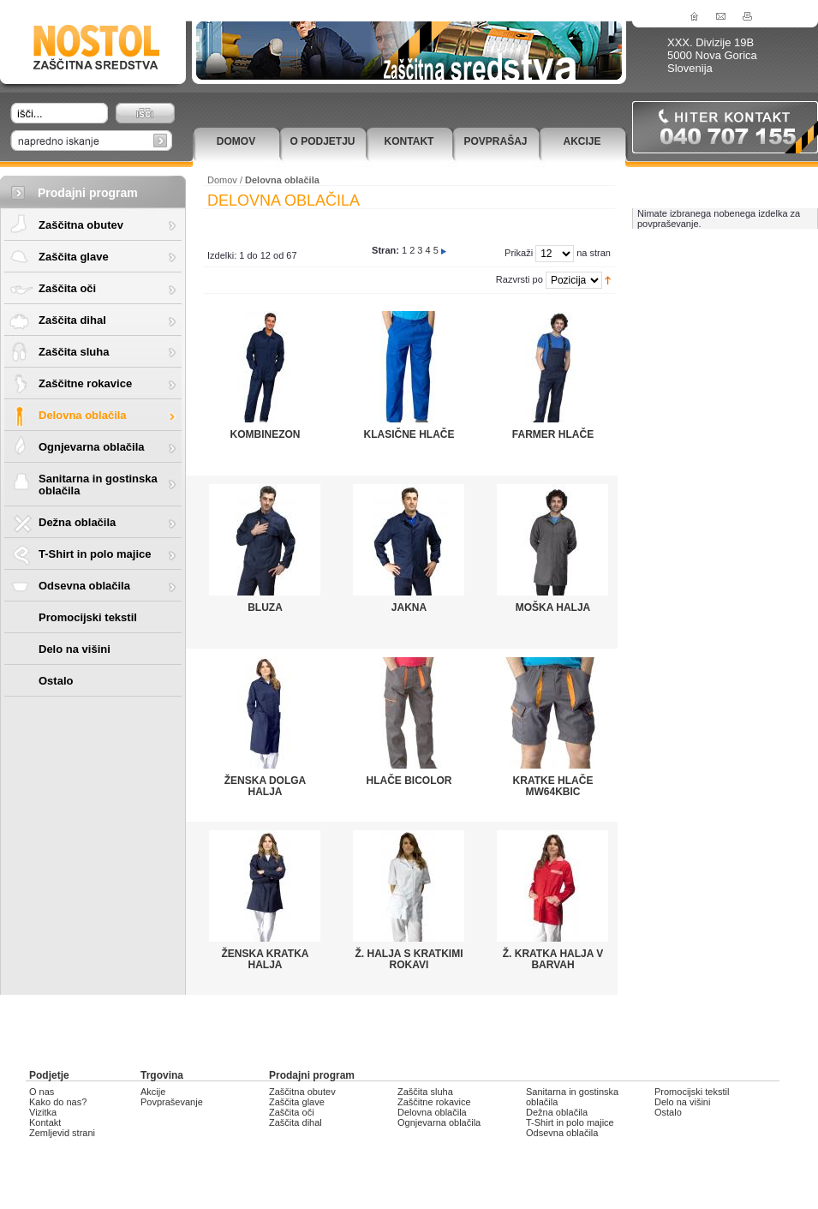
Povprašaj (495, 141)
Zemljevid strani (62, 1133)
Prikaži (519, 253)
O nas (41, 1091)
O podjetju (322, 141)
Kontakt (409, 141)
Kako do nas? (58, 1102)
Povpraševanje (171, 1102)
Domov (236, 141)
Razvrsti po (519, 279)
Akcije (581, 141)
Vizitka (43, 1112)
